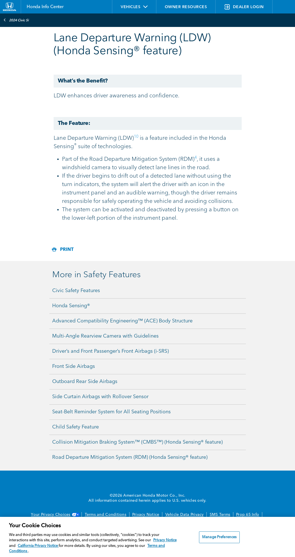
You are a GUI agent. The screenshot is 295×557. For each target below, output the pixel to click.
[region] (147, 537)
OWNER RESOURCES (186, 7)
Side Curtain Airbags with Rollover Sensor (100, 396)
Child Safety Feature (75, 427)
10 (136, 137)
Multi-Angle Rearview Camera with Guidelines (105, 336)
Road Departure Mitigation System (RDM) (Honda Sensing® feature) (129, 457)
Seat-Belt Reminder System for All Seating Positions (111, 411)
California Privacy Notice (38, 546)
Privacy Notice (145, 515)
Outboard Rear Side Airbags (84, 381)
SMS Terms (220, 515)
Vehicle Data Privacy (184, 515)
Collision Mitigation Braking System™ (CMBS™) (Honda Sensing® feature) (137, 442)
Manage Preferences (219, 537)
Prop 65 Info (247, 515)
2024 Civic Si (16, 20)
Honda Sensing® (71, 305)
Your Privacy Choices (55, 515)
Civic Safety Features (76, 290)
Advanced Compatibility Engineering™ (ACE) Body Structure (122, 321)
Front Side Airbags (73, 366)
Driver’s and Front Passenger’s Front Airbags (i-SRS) (110, 351)
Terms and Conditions (105, 515)
